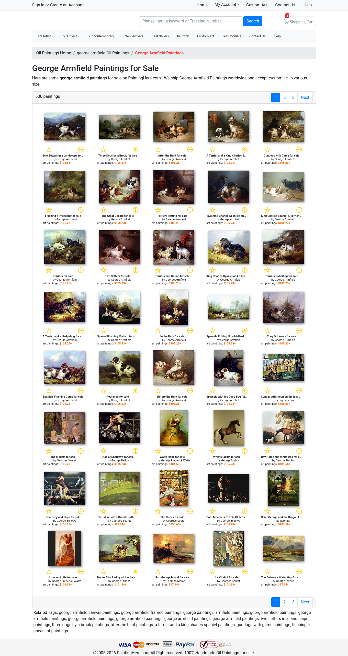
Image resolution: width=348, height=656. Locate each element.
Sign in (38, 5)
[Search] (190, 21)
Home (202, 5)
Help (308, 5)
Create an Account (67, 5)
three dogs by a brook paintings (80, 624)
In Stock (183, 36)
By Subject (69, 36)
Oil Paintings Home (53, 53)
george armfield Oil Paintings (103, 53)
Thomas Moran (175, 581)
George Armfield (67, 159)
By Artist (44, 36)
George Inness (285, 581)
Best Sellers (160, 36)
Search (252, 21)
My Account (227, 4)
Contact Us (285, 5)
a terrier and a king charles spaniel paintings (195, 624)
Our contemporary (100, 36)
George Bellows (121, 460)
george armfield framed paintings (151, 612)
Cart (299, 20)
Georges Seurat (285, 400)
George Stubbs (230, 460)
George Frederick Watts (175, 460)
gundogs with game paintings (263, 624)
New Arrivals (134, 36)
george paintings (198, 612)
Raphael (285, 520)
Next (305, 97)
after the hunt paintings (132, 624)
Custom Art (256, 5)
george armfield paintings (273, 612)
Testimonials (231, 36)
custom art (278, 78)
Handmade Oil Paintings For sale (70, 20)
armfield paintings (232, 612)
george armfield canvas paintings (89, 612)
